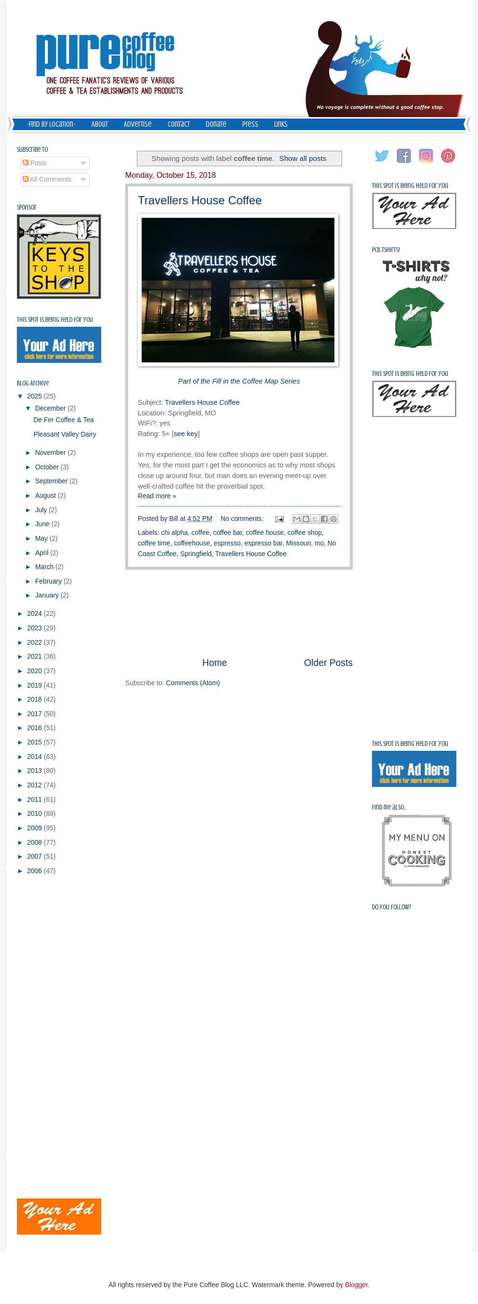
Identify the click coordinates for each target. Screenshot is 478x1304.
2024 (35, 613)
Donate (216, 124)
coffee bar (227, 532)
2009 (35, 828)
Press (250, 124)
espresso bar (263, 543)
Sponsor (27, 207)
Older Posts (328, 663)
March (45, 567)
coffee (200, 532)
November (51, 452)
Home (214, 663)
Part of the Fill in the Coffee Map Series (239, 381)
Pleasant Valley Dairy (64, 434)
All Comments (47, 179)
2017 (35, 714)
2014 (35, 756)
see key (185, 434)
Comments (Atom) (193, 683)
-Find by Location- (51, 124)
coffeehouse (192, 543)
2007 (35, 856)
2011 (35, 799)
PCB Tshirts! (386, 249)
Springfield (196, 554)
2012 (35, 785)
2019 (35, 685)
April (42, 553)
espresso (227, 543)
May (42, 538)
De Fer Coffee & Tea (63, 420)
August (46, 495)
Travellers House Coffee (200, 200)
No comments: (243, 518)
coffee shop (305, 532)
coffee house (265, 532)
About (100, 124)
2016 (35, 728)
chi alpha (174, 532)
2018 (35, 699)
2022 (35, 642)
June (43, 524)
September (52, 481)
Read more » (157, 496)
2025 (35, 396)
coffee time (154, 543)
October (48, 467)
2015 (35, 742)
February (49, 581)
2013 (35, 770)
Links (281, 124)
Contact (179, 124)
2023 (35, 628)
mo (319, 543)
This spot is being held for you (55, 319)
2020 (35, 671)
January (48, 595)
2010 (35, 813)
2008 (35, 842)
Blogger (356, 1285)
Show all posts (303, 158)
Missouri (298, 543)
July (42, 510)
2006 (35, 871)
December (51, 408)
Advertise (138, 124)
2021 (35, 656)
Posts (35, 163)
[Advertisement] (239, 613)
